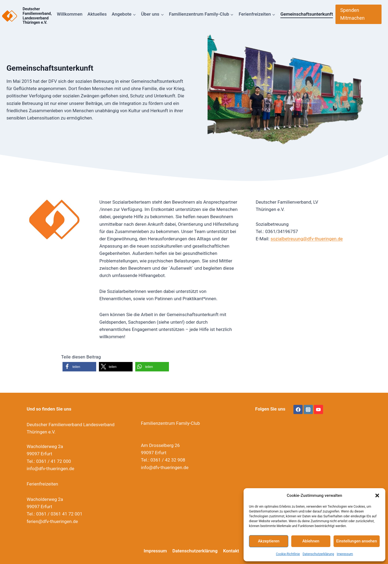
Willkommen (69, 14)
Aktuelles (97, 14)
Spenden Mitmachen (352, 14)
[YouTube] (318, 409)
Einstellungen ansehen (356, 541)
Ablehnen (310, 541)
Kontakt (231, 550)
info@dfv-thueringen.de (50, 468)
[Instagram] (308, 409)
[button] (377, 495)
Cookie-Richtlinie (288, 554)
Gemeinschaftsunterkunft (306, 14)
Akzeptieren (268, 541)
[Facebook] (298, 409)
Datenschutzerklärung (318, 554)
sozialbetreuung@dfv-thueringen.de (307, 238)
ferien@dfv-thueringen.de (52, 521)
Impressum (345, 554)
